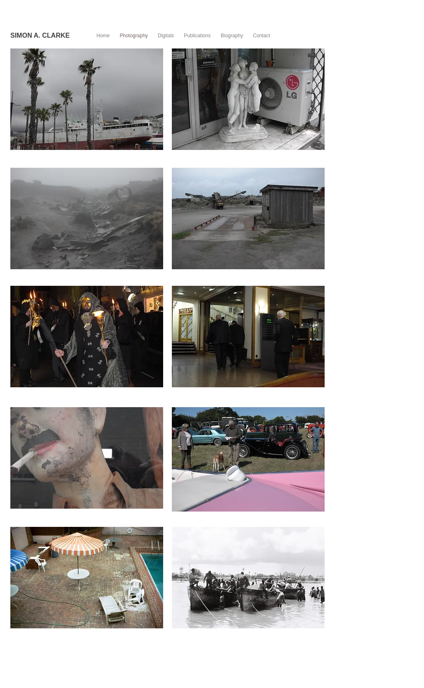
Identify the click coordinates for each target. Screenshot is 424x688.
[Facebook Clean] (368, 672)
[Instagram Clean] (402, 672)
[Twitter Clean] (379, 672)
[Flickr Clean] (391, 672)
